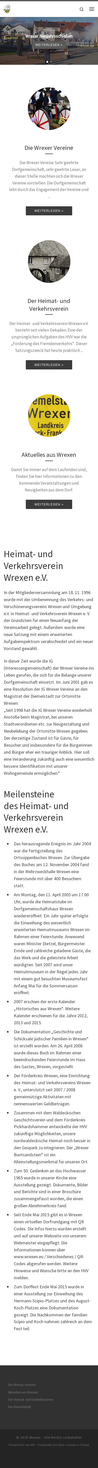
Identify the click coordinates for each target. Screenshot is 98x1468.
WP (33, 1445)
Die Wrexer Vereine (22, 1385)
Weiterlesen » (49, 45)
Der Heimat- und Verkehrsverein (30, 1399)
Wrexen (35, 1437)
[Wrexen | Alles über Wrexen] (7, 8)
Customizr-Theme (77, 1445)
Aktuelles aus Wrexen (23, 1392)
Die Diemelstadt (19, 1407)
